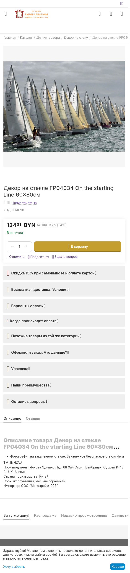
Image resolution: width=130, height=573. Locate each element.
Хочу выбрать (14, 566)
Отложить (16, 256)
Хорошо (118, 566)
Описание (12, 418)
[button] (38, 257)
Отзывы (33, 418)
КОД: (7, 210)
